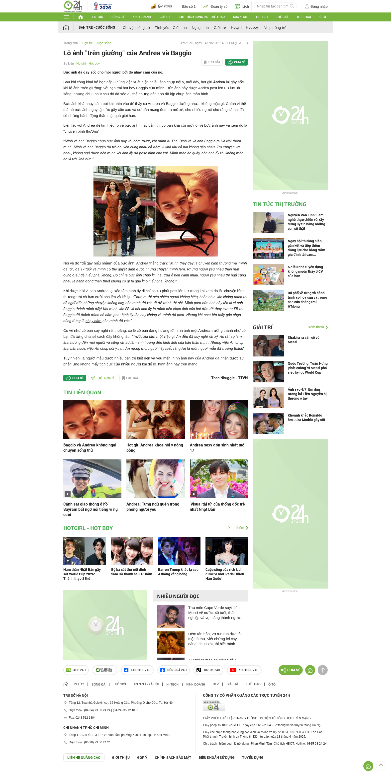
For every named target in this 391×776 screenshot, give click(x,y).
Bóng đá (117, 17)
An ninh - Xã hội (146, 684)
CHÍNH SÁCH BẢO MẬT (173, 758)
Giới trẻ (220, 27)
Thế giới (282, 17)
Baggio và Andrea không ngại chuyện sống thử (89, 448)
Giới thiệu (121, 758)
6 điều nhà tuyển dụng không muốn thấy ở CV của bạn (305, 271)
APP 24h (76, 670)
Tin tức (97, 17)
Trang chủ (70, 43)
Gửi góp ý (102, 378)
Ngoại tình (200, 27)
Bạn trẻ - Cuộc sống (97, 27)
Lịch (242, 6)
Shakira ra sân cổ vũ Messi (303, 340)
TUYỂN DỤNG (253, 758)
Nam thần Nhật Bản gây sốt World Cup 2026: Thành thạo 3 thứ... (82, 574)
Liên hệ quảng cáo (83, 758)
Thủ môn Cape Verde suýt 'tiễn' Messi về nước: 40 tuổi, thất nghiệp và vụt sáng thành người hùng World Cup (214, 612)
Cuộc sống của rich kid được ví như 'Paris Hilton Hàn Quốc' (224, 574)
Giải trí (165, 17)
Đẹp (216, 684)
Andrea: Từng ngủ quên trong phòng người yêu (152, 507)
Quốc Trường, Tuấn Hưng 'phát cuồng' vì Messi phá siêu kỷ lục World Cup (308, 367)
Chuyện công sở (136, 27)
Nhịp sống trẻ (275, 27)
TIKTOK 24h (208, 670)
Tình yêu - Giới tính (171, 27)
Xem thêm (236, 528)
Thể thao (303, 17)
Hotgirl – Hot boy (245, 27)
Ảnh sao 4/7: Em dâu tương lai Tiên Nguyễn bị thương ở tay (307, 393)
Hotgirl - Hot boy (88, 63)
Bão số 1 (189, 6)
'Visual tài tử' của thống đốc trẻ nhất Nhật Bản (217, 507)
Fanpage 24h (137, 670)
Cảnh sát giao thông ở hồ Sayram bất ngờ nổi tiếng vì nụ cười (90, 509)
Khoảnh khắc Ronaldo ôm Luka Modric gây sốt (306, 417)
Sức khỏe (240, 17)
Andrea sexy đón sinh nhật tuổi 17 (217, 448)
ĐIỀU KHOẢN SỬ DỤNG (217, 758)
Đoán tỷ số (215, 6)
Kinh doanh (142, 17)
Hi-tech (262, 17)
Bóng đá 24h (173, 670)
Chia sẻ (239, 62)
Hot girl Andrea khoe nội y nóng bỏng (154, 448)
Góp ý (142, 758)
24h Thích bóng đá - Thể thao (202, 17)
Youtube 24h (244, 670)
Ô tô (322, 17)
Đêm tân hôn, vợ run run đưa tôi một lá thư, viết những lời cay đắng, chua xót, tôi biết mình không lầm (214, 639)
